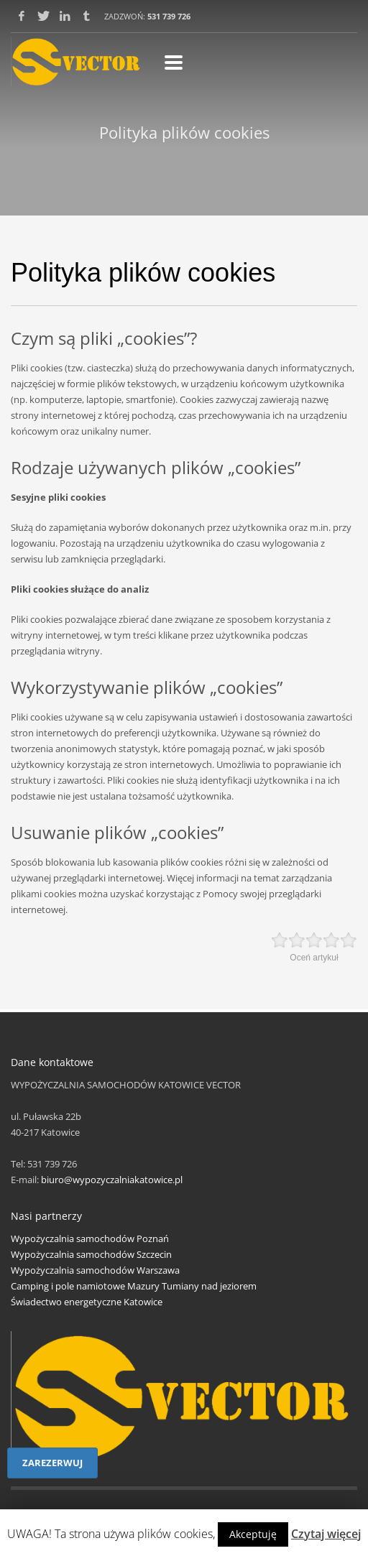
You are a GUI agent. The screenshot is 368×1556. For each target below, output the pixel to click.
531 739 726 (168, 16)
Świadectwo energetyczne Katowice (86, 1301)
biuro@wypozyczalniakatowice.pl (112, 1179)
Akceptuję (253, 1534)
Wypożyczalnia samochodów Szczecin (91, 1254)
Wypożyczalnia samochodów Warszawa (95, 1270)
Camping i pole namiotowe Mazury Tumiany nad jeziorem (134, 1285)
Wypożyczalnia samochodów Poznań (90, 1238)
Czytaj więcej (326, 1534)
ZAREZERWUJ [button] (52, 1462)
